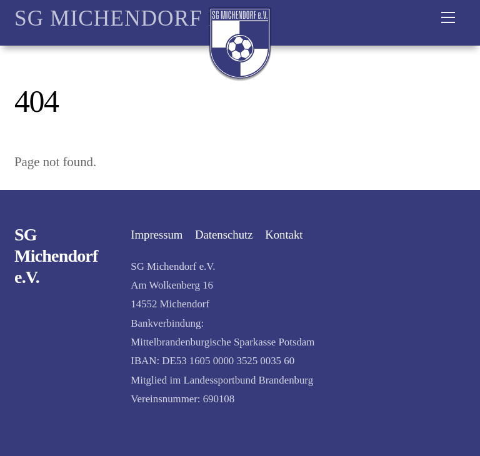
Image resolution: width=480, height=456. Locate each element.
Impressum (156, 234)
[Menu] (448, 17)
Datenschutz (223, 234)
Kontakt (283, 234)
